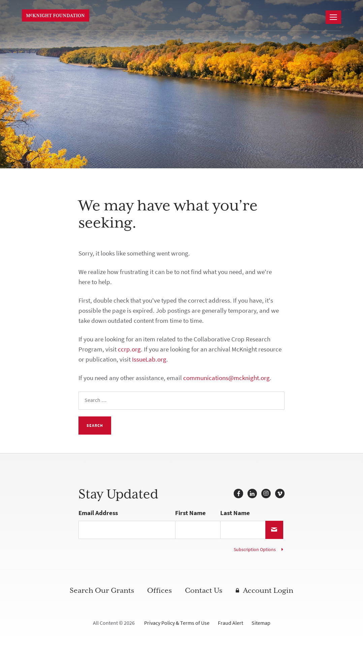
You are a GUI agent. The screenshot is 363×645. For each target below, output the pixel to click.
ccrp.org (129, 349)
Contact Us (203, 590)
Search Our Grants (102, 590)
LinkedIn (252, 493)
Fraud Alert (230, 622)
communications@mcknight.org (226, 378)
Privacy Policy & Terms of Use (176, 622)
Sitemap (261, 622)
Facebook (238, 493)
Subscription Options (255, 549)
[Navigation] (333, 17)
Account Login (268, 590)
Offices (159, 590)
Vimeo (280, 493)
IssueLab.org (149, 359)
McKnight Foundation (55, 15)
